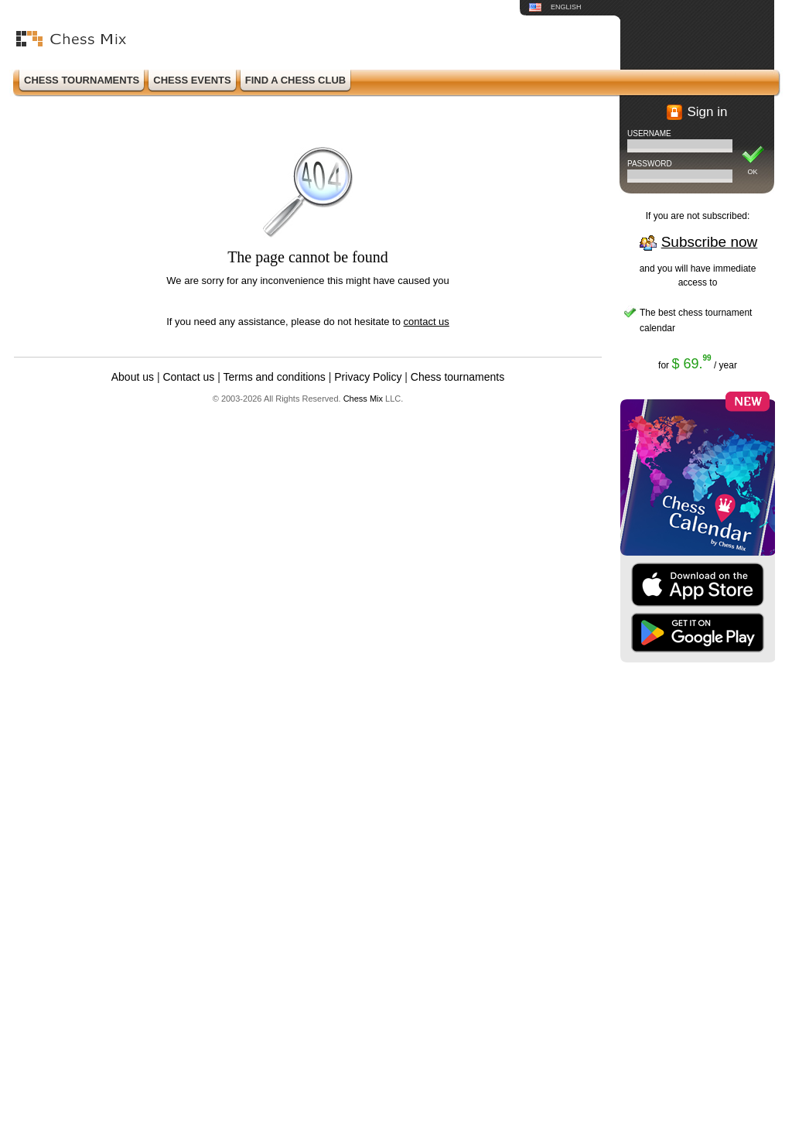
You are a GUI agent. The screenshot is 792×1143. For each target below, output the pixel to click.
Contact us (188, 377)
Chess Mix (363, 398)
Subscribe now (709, 242)
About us (132, 377)
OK (752, 172)
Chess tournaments (457, 377)
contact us (426, 321)
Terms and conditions (275, 377)
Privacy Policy (367, 377)
